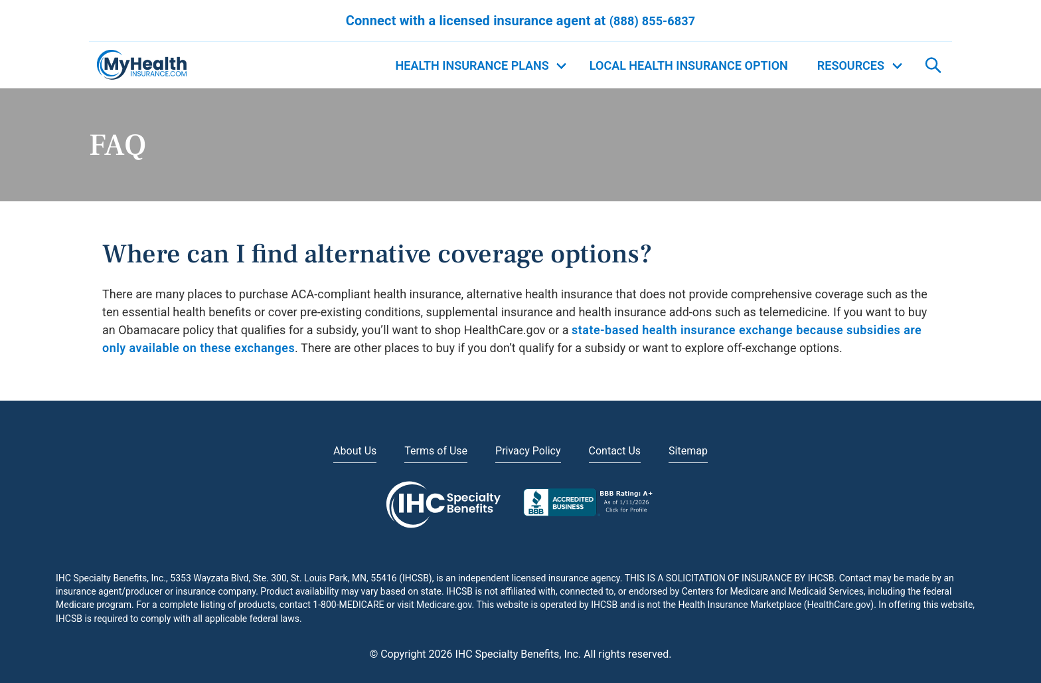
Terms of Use (435, 450)
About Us (354, 450)
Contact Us (615, 450)
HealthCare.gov (839, 604)
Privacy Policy (528, 450)
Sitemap (688, 450)
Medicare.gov (443, 604)
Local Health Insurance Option (689, 65)
